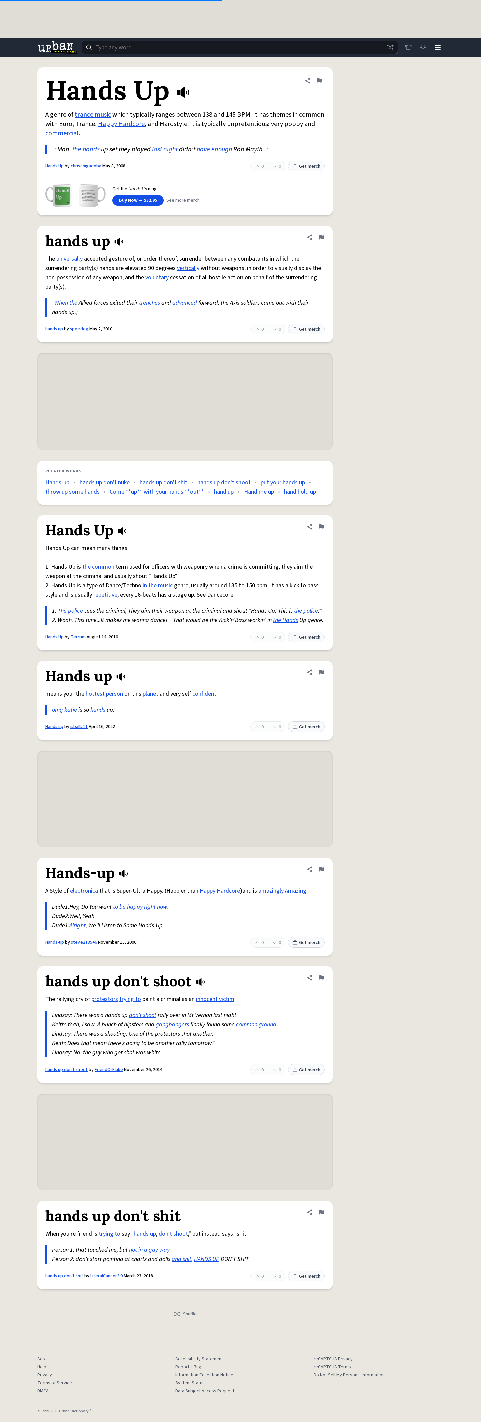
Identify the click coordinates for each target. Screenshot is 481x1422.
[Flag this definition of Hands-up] (321, 869)
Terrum (78, 637)
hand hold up (300, 492)
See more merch (183, 200)
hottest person (104, 694)
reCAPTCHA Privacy (333, 1359)
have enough (214, 149)
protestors (104, 999)
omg (57, 710)
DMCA (43, 1391)
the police (306, 611)
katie (70, 710)
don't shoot (142, 1015)
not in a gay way (149, 1250)
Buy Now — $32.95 (138, 200)
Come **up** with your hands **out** (157, 492)
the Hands (285, 620)
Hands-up (57, 482)
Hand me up (259, 492)
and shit (181, 1259)
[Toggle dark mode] (423, 47)
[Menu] (438, 47)
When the (65, 303)
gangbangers (172, 1024)
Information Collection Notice (204, 1375)
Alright (77, 925)
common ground (256, 1024)
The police (70, 611)
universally (69, 259)
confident (204, 694)
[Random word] (390, 47)
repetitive (105, 595)
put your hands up (283, 482)
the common (98, 567)
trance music (93, 114)
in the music (158, 585)
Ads (41, 1359)
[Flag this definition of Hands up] (321, 672)
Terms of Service (54, 1383)
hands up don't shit (163, 482)
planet (150, 694)
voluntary (157, 277)
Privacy (44, 1375)
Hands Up (54, 166)
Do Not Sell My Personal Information (349, 1375)
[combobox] (240, 47)
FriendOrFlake (109, 1069)
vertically (188, 268)
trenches (149, 303)
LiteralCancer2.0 (106, 1276)
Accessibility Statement (199, 1359)
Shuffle (185, 1314)
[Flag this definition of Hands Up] (319, 80)
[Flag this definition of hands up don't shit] (321, 1212)
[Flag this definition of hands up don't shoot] (321, 977)
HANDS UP (206, 1259)
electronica (84, 891)
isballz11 (79, 726)
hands (97, 710)
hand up (224, 492)
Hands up (54, 726)
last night (165, 149)
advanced (184, 303)
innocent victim (215, 999)
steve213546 (84, 942)
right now (155, 907)
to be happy (128, 907)
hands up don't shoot (224, 482)
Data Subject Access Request (204, 1391)
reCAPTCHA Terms (332, 1367)
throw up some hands (72, 492)
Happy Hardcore (121, 124)
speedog (79, 329)
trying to (130, 999)
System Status (190, 1383)
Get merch (306, 166)
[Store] (408, 47)
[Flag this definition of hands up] (321, 237)
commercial (62, 133)
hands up (54, 329)
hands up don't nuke (104, 482)
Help (41, 1367)
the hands (86, 149)
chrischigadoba (86, 166)
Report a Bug (188, 1367)
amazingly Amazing (282, 891)
